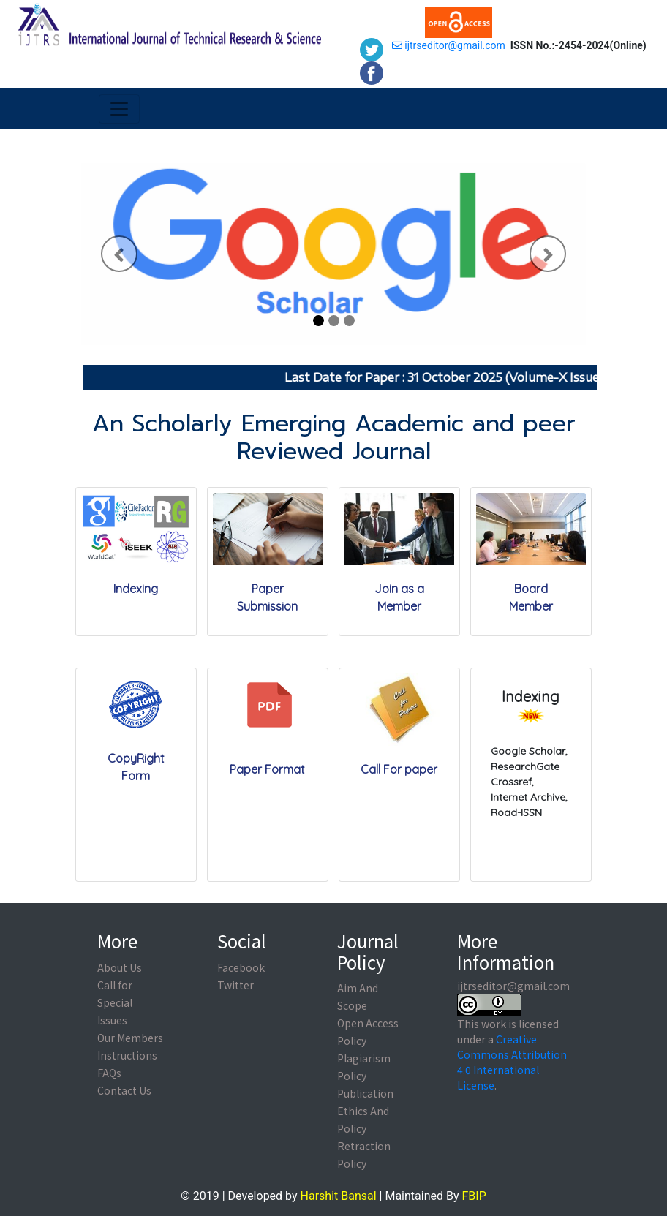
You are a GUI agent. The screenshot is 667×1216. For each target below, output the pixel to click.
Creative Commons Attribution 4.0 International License (512, 1062)
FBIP (473, 1196)
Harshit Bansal (339, 1196)
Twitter (235, 985)
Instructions (127, 1055)
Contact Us (124, 1090)
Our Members (130, 1037)
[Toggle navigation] (119, 109)
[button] (119, 254)
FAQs (109, 1072)
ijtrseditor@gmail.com (448, 45)
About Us (119, 967)
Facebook (241, 967)
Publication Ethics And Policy (365, 1111)
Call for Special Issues (114, 1002)
